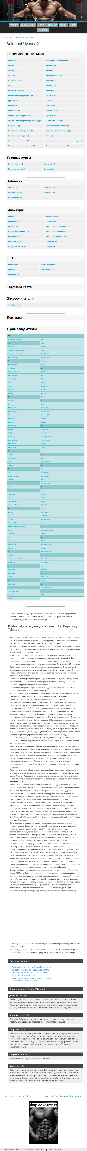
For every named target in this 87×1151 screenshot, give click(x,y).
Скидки (63, 25)
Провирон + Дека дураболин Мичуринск (31, 967)
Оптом (73, 25)
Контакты (43, 30)
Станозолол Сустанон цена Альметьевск (31, 978)
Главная (14, 25)
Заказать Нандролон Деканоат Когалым (31, 969)
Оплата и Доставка (47, 25)
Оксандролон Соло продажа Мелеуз (29, 972)
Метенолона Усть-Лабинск (19, 1096)
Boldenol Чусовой (24, 37)
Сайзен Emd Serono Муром (24, 980)
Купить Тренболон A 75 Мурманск (64, 1096)
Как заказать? (28, 25)
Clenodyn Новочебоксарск (24, 975)
